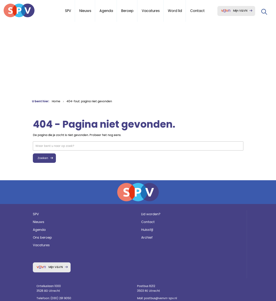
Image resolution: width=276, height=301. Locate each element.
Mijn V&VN (240, 11)
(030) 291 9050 (175, 238)
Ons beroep (41, 246)
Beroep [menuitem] (127, 10)
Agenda (38, 238)
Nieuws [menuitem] (85, 10)
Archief (92, 246)
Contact (93, 230)
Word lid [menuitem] (175, 10)
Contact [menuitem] (197, 10)
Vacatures (40, 253)
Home (56, 101)
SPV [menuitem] (68, 10)
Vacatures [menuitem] (151, 10)
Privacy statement (208, 255)
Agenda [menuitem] (106, 10)
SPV (35, 222)
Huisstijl (93, 238)
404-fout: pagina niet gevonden (89, 101)
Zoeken (42, 158)
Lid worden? (96, 222)
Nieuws (37, 230)
